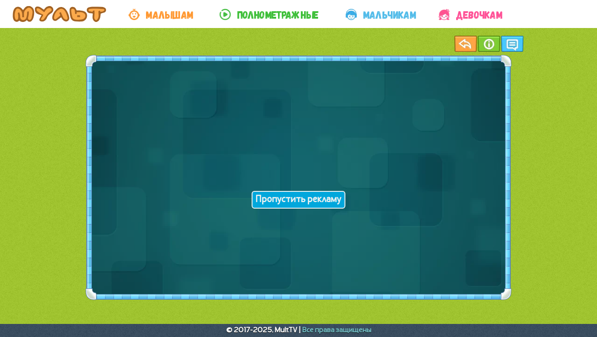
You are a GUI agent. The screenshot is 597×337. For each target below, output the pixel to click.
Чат (512, 43)
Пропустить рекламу (298, 199)
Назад (465, 43)
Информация (488, 43)
